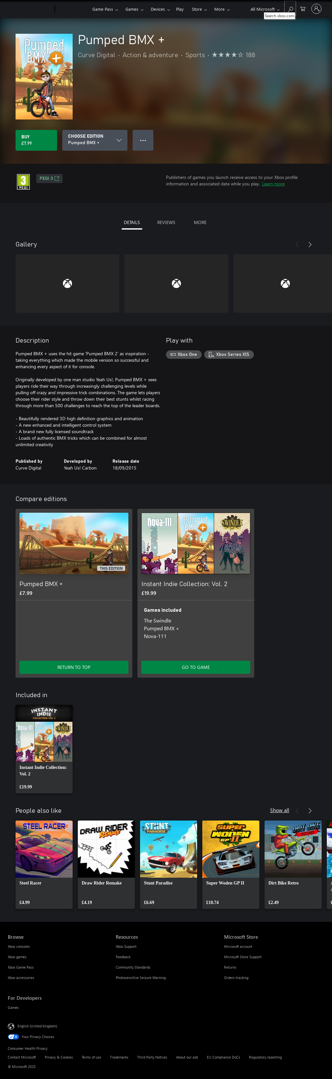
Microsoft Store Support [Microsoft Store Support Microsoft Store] (243, 957)
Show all (279, 810)
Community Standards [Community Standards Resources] (133, 967)
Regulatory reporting (265, 1057)
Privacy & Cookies (59, 1057)
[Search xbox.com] (290, 8)
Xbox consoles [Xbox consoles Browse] (19, 946)
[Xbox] (73, 9)
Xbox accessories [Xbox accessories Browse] (21, 977)
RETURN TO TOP (73, 667)
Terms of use (91, 1057)
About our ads (187, 1057)
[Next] (309, 244)
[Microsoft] (30, 9)
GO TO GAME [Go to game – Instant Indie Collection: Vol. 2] (196, 667)
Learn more (273, 184)
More (219, 9)
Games (131, 9)
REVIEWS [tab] (166, 222)
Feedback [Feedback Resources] (123, 957)
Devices (158, 9)
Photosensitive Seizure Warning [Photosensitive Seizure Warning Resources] (141, 977)
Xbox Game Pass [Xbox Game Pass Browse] (21, 967)
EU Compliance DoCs (223, 1057)
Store (197, 9)
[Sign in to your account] (316, 9)
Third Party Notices (152, 1057)
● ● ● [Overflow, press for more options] (143, 140)
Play (180, 9)
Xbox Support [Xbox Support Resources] (126, 946)
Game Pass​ (102, 9)
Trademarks (119, 1057)
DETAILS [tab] (132, 222)
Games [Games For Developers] (13, 1007)
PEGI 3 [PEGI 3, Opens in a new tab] (49, 178)
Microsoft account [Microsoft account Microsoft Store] (238, 946)
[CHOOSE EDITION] (94, 140)
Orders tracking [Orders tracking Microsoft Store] (236, 977)
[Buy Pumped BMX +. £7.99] (36, 140)
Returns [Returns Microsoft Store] (230, 967)
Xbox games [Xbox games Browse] (17, 957)
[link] (44, 749)
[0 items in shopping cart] (302, 8)
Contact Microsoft (22, 1057)
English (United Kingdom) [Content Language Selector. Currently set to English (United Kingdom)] (37, 1026)
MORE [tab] (200, 222)
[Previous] (296, 244)
